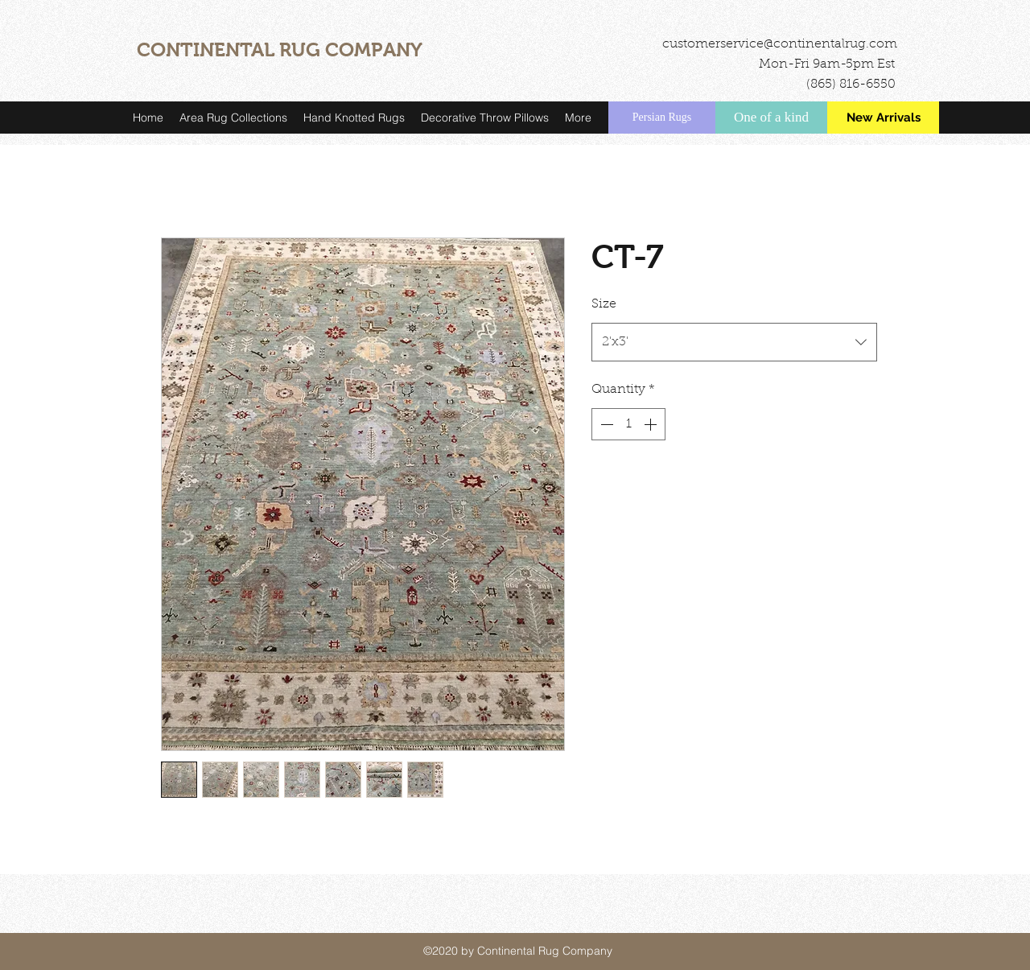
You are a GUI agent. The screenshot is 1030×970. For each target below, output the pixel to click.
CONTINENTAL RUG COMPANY (279, 49)
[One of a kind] (771, 117)
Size (603, 304)
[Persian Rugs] (661, 117)
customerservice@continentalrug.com (779, 44)
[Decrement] (605, 424)
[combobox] (734, 342)
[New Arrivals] (883, 117)
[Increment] (652, 424)
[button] (233, 117)
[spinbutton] (628, 424)
